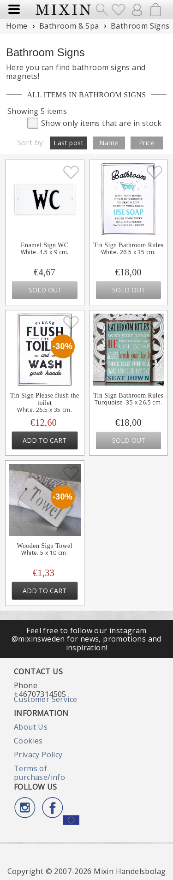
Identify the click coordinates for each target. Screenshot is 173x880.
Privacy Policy (38, 754)
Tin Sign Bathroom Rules (128, 245)
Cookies (28, 741)
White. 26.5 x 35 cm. (128, 252)
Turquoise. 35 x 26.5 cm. (128, 402)
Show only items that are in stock (94, 122)
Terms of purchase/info (39, 772)
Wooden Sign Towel (44, 545)
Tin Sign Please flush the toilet (44, 399)
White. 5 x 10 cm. (44, 553)
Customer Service (45, 699)
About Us (31, 727)
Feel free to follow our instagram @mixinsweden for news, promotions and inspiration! (86, 639)
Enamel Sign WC (44, 245)
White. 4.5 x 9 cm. (45, 252)
